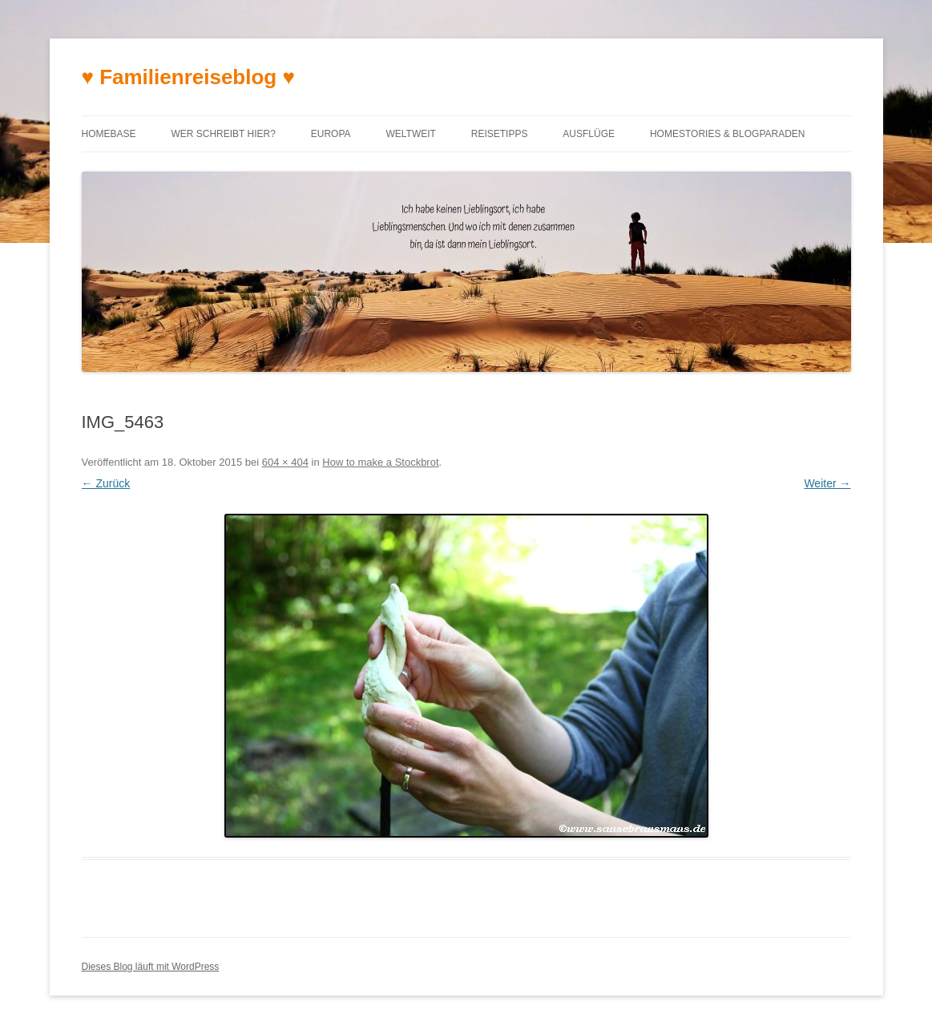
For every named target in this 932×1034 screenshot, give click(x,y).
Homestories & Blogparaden (727, 133)
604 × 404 (285, 462)
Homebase (109, 133)
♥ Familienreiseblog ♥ (188, 77)
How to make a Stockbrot (380, 462)
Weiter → (827, 483)
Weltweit (410, 133)
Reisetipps (499, 133)
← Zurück (106, 483)
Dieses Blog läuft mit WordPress (151, 966)
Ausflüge (589, 133)
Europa (331, 133)
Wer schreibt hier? (223, 133)
